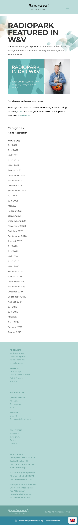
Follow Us (16, 430)
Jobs (12, 407)
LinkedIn (14, 443)
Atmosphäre (60, 46)
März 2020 (13, 266)
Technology (15, 404)
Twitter (13, 440)
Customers (32, 50)
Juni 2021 (13, 200)
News (19, 54)
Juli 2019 (12, 307)
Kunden (12, 54)
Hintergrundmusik (48, 50)
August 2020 (15, 241)
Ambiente (48, 46)
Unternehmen (17, 397)
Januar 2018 (14, 332)
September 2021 (17, 190)
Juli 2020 (13, 246)
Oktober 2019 (15, 291)
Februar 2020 (15, 271)
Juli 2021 (12, 195)
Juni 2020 (13, 251)
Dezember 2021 (16, 175)
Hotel (61, 50)
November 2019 (16, 286)
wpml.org (39, 521)
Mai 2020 (13, 256)
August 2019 (15, 302)
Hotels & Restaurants (20, 374)
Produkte (15, 350)
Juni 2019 (13, 312)
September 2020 (17, 236)
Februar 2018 (15, 327)
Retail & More (16, 378)
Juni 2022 (13, 150)
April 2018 (13, 322)
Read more (24, 115)
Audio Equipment (18, 356)
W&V (20, 111)
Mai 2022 (13, 155)
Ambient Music (17, 353)
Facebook (14, 433)
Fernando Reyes (20, 46)
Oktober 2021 (15, 185)
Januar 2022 (14, 170)
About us (14, 401)
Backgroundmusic (17, 50)
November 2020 (17, 226)
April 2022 (13, 160)
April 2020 (13, 261)
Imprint (14, 412)
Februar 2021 (15, 211)
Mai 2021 (12, 206)
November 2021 (16, 180)
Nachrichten (17, 392)
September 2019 (17, 296)
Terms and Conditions (20, 419)
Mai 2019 (12, 317)
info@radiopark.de (26, 472)
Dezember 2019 (16, 281)
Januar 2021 (14, 216)
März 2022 (13, 165)
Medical (13, 381)
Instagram (15, 437)
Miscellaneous (16, 363)
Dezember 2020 (17, 221)
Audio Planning (17, 360)
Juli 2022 (12, 145)
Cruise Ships (16, 371)
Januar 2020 (15, 276)
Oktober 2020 (15, 231)
